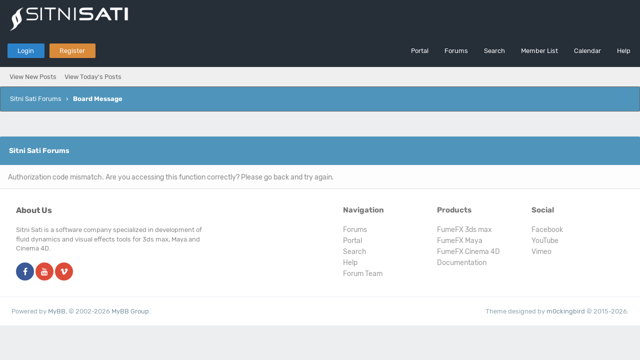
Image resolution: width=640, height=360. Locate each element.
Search (494, 50)
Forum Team (362, 274)
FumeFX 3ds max (464, 230)
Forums (456, 50)
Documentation (461, 262)
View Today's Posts (93, 76)
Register (72, 50)
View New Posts (33, 76)
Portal (419, 50)
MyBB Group (130, 311)
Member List (539, 50)
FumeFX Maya (459, 240)
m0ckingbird (565, 311)
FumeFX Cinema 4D (468, 252)
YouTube (545, 240)
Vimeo (542, 252)
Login (26, 50)
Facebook (547, 230)
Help (623, 50)
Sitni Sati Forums (36, 98)
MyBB (57, 311)
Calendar (587, 50)
